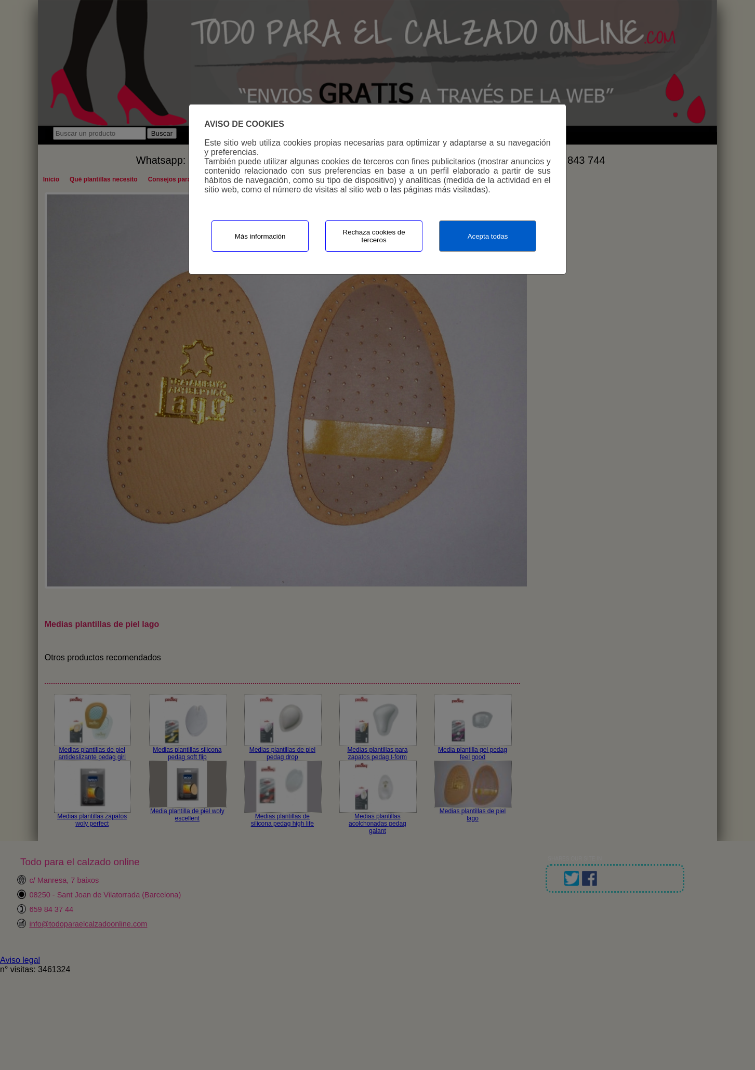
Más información (260, 236)
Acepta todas (488, 236)
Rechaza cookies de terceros (374, 236)
